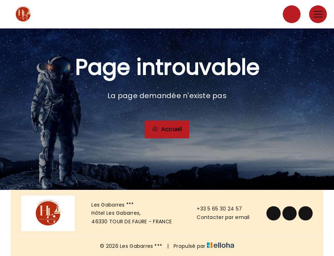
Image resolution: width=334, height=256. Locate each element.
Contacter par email (219, 217)
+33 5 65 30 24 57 (215, 208)
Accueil (167, 129)
